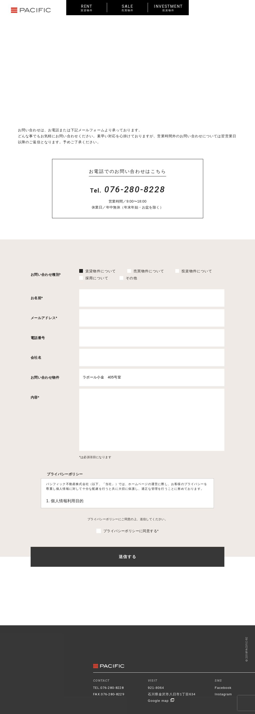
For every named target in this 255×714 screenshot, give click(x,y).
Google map (161, 701)
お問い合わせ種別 (46, 274)
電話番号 (38, 338)
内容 (35, 397)
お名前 (37, 298)
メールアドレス (44, 318)
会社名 (36, 357)
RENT (86, 8)
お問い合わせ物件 (45, 377)
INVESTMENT (168, 8)
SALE (127, 8)
